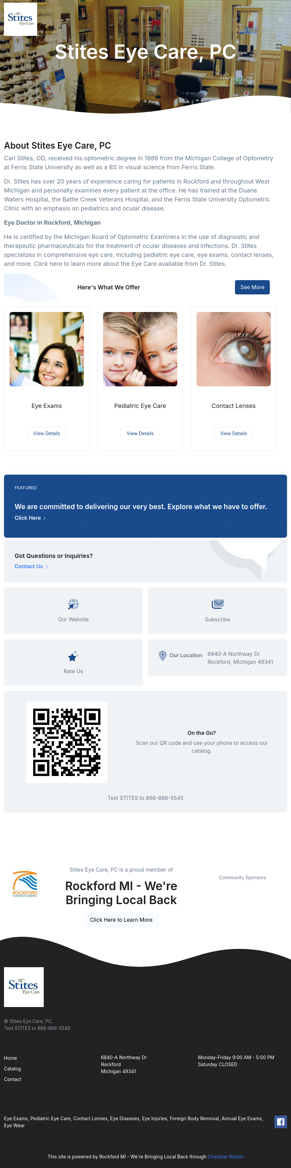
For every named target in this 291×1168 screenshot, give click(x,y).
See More (252, 287)
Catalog (12, 1068)
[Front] (22, 19)
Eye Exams (46, 405)
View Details (46, 433)
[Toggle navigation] (280, 19)
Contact (12, 1079)
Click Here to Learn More (121, 919)
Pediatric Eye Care (140, 405)
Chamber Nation (226, 1156)
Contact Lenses (234, 405)
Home (10, 1058)
